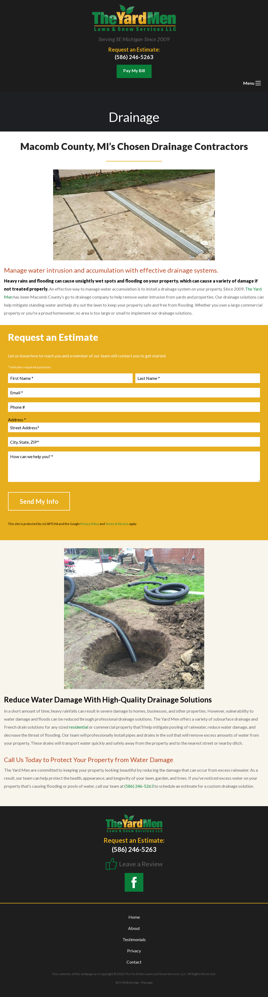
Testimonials (134, 939)
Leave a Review (141, 864)
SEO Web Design (127, 982)
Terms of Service (117, 523)
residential (78, 726)
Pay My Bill (134, 70)
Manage (147, 982)
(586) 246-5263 (134, 57)
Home (134, 916)
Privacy (134, 950)
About (134, 928)
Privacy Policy (89, 523)
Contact (134, 961)
